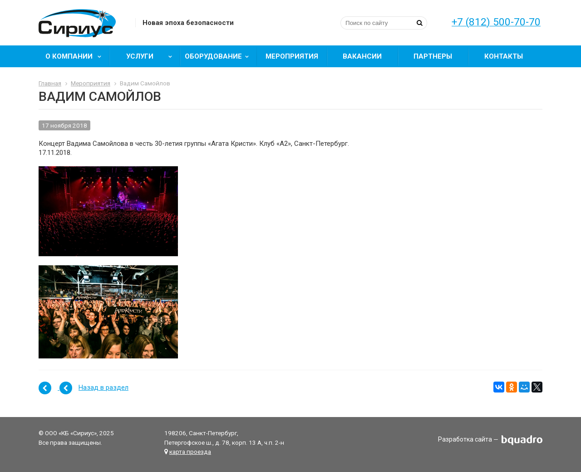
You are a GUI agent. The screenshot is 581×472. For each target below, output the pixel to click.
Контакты (503, 56)
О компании (76, 56)
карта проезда (190, 451)
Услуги (152, 56)
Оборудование (220, 56)
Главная (50, 83)
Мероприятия (292, 56)
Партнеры (433, 56)
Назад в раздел (103, 387)
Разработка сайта (465, 439)
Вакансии (362, 56)
